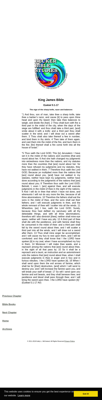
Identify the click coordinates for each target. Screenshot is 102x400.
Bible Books (9, 304)
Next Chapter (9, 312)
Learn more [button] (24, 395)
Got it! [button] (86, 394)
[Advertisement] (52, 28)
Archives (7, 329)
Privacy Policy (69, 341)
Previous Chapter (11, 296)
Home (5, 321)
